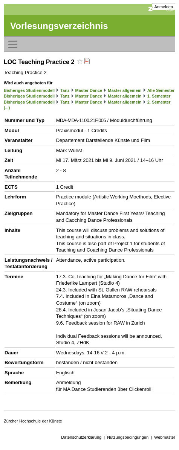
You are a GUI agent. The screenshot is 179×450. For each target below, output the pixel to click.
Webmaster (164, 437)
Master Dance (89, 90)
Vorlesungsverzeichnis (59, 26)
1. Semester (159, 96)
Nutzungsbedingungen (127, 437)
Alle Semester (161, 90)
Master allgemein (124, 90)
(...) (7, 107)
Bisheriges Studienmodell (29, 90)
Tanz (64, 90)
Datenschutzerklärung (81, 437)
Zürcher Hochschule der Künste (33, 421)
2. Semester (159, 102)
